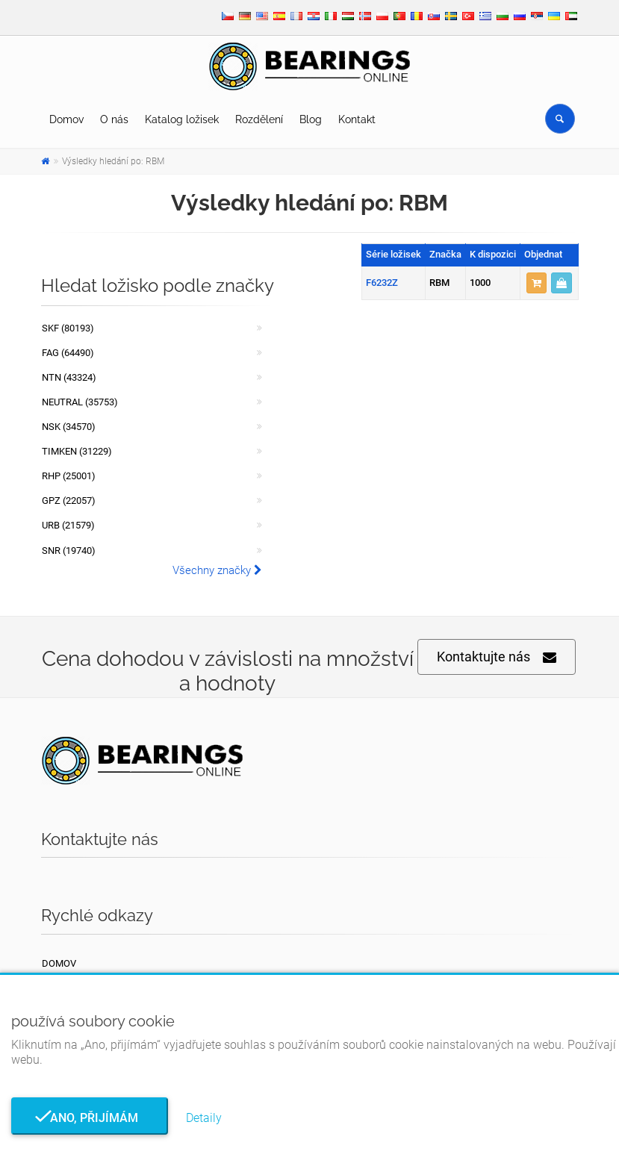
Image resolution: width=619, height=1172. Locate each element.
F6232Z (382, 282)
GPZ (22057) (69, 500)
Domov (66, 119)
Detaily (204, 1118)
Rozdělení (259, 119)
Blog (310, 119)
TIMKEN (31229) (77, 451)
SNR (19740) (69, 550)
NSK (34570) (69, 426)
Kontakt (357, 119)
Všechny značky (217, 570)
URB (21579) (68, 525)
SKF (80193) (68, 328)
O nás (114, 119)
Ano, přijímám (89, 1118)
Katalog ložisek (182, 119)
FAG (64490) (68, 352)
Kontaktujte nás (496, 657)
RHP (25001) (69, 475)
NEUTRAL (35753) (80, 402)
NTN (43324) (69, 377)
